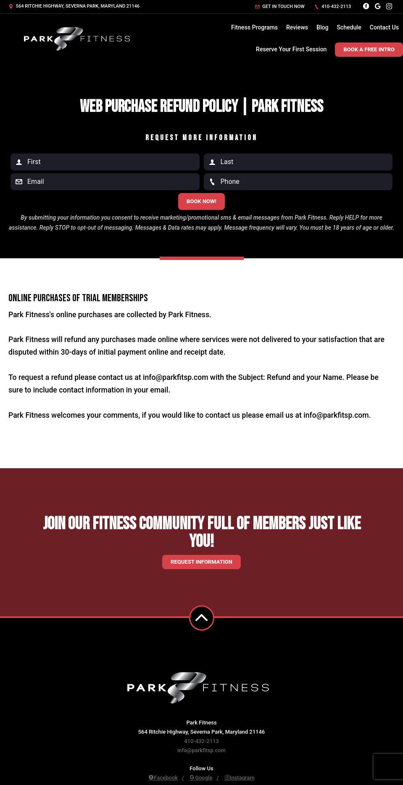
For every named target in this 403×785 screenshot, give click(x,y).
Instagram (239, 777)
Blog (322, 27)
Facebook (163, 777)
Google (201, 777)
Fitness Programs (254, 27)
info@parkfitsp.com (201, 750)
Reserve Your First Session (291, 49)
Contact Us (384, 27)
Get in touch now (280, 6)
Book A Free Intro (369, 49)
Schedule (349, 27)
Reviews (297, 27)
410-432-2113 (332, 6)
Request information (201, 562)
